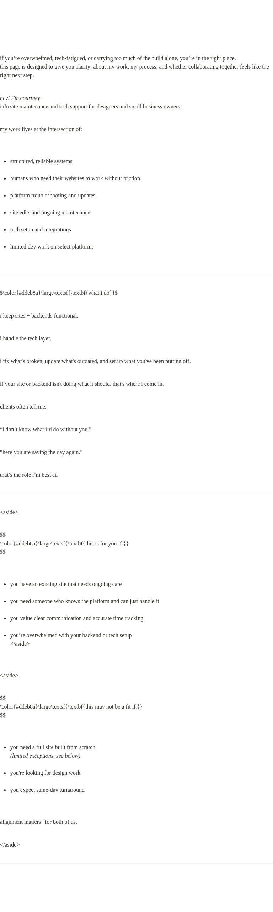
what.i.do (98, 293)
